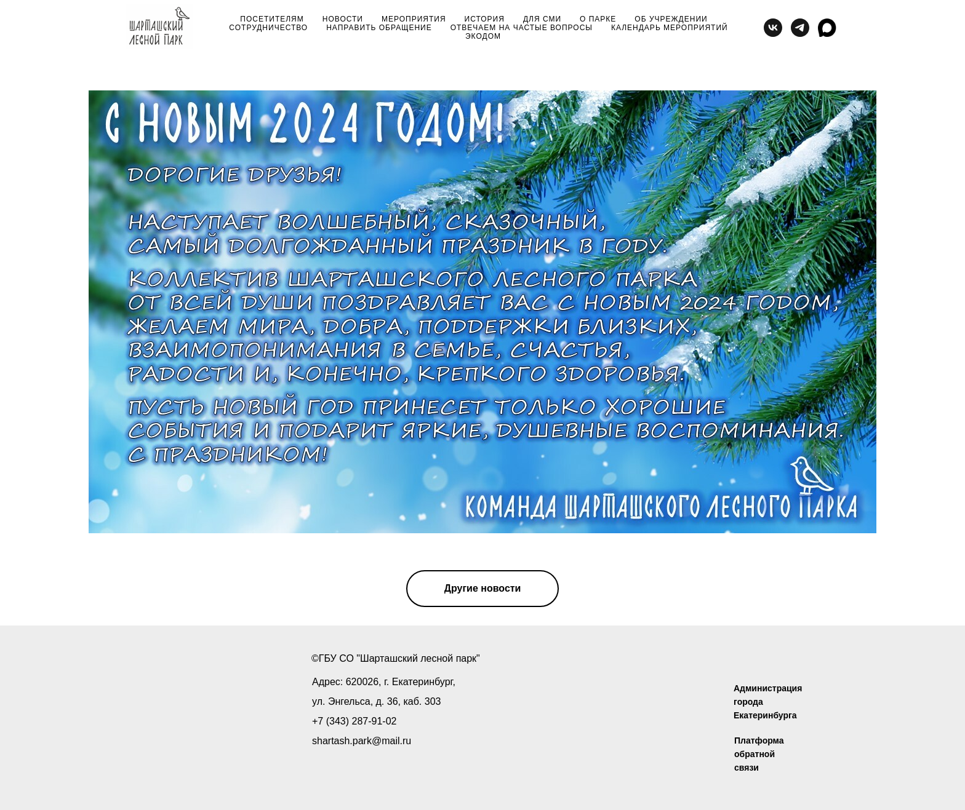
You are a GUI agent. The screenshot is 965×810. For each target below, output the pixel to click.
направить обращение (379, 27)
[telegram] (800, 27)
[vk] (773, 27)
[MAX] (827, 27)
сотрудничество (268, 27)
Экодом (483, 36)
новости (342, 19)
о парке (598, 19)
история (485, 19)
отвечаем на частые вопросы (521, 27)
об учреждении (671, 19)
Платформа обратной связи (759, 754)
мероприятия (414, 19)
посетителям (271, 19)
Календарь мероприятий (669, 27)
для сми (542, 19)
